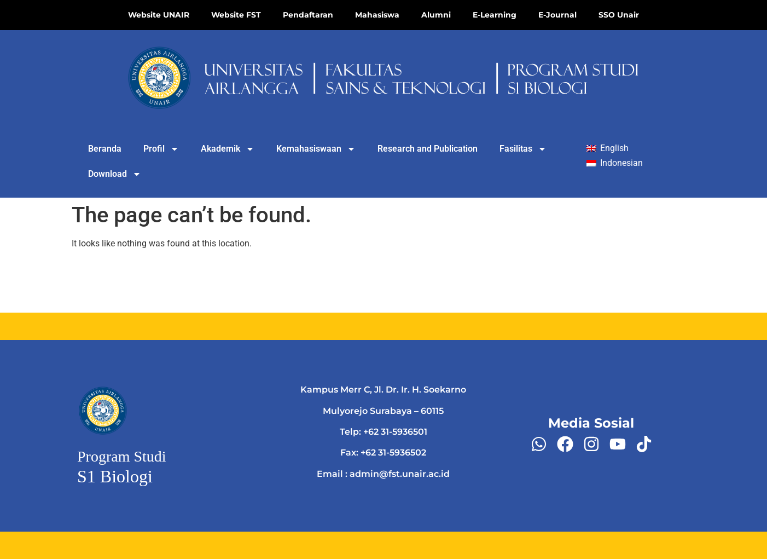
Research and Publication (427, 148)
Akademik (227, 149)
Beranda (104, 148)
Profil (161, 149)
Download (114, 174)
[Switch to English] (607, 148)
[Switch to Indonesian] (614, 163)
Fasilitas (523, 149)
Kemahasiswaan (316, 149)
